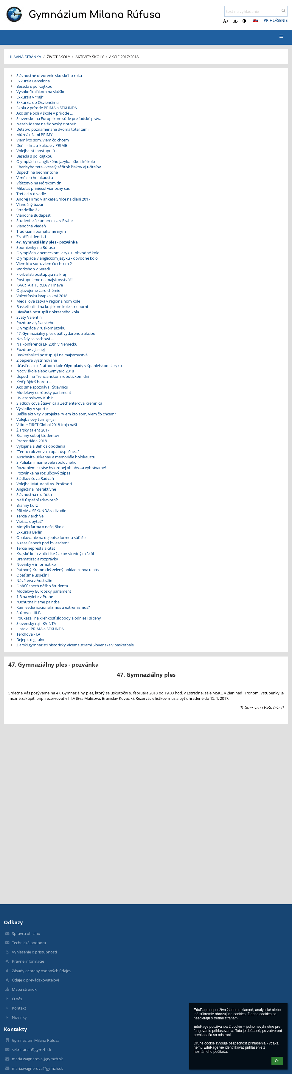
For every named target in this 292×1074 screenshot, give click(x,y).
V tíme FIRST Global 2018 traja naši (46, 424)
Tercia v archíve (30, 516)
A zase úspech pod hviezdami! (42, 543)
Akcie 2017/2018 (124, 56)
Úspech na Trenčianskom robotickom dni (52, 376)
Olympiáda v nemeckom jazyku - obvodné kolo (58, 252)
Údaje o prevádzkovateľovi (35, 980)
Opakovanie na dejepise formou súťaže (51, 537)
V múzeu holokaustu (34, 177)
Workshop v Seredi (33, 269)
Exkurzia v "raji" (30, 97)
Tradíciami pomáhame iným (41, 231)
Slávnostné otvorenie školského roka (49, 75)
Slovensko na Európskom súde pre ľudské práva (58, 118)
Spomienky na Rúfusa (35, 247)
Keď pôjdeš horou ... (34, 381)
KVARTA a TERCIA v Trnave (39, 285)
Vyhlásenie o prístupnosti (34, 952)
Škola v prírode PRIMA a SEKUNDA (46, 107)
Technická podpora (29, 942)
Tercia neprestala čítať (35, 548)
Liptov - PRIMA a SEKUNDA (40, 628)
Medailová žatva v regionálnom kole (48, 301)
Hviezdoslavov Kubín (35, 397)
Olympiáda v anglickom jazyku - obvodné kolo (57, 258)
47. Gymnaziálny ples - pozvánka (47, 242)
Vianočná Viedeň (31, 226)
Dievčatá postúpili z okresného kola (47, 312)
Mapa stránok (24, 989)
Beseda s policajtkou (34, 86)
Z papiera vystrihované (36, 360)
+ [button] (226, 21)
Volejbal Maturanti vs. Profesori (44, 483)
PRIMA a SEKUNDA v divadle (41, 510)
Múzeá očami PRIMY (34, 134)
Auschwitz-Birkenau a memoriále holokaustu (55, 457)
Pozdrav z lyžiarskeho (35, 322)
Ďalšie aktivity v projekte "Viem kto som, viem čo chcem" (66, 414)
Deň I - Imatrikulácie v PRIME (41, 145)
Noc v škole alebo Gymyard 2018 (45, 371)
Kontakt (19, 1008)
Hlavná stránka (24, 56)
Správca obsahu (26, 933)
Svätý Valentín (29, 317)
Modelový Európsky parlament (43, 591)
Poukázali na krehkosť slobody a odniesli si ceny (58, 618)
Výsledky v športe (32, 408)
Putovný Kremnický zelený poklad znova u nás (57, 569)
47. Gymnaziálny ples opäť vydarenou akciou (55, 333)
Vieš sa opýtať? (29, 521)
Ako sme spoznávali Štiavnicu (42, 387)
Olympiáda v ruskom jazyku (41, 328)
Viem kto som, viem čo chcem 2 (44, 263)
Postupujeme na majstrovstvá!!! (44, 279)
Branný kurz (27, 505)
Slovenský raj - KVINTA (36, 623)
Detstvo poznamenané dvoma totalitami (52, 129)
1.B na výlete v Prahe (34, 596)
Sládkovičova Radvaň (35, 478)
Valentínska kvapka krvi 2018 (41, 295)
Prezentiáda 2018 (31, 440)
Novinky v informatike (36, 564)
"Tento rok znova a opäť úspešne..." (47, 451)
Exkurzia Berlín (29, 532)
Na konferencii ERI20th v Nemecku (46, 344)
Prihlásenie (276, 20)
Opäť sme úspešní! (32, 575)
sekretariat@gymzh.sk (31, 1049)
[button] (255, 20)
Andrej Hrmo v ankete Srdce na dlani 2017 (53, 199)
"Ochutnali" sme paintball (38, 602)
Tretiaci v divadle (31, 193)
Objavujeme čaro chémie (38, 290)
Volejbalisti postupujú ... (37, 150)
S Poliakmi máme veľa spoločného (46, 462)
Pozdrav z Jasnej (30, 349)
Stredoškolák (28, 209)
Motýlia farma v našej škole (40, 526)
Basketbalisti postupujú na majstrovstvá (52, 355)
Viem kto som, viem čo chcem (42, 140)
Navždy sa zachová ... (35, 338)
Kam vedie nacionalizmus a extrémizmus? (53, 607)
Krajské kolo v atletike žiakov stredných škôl (55, 553)
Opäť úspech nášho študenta (42, 585)
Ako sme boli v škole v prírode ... (44, 113)
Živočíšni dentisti (31, 236)
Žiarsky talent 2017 (32, 430)
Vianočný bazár (30, 204)
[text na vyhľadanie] (256, 11)
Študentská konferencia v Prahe (44, 220)
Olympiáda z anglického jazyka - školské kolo (55, 161)
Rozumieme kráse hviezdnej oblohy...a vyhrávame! (61, 467)
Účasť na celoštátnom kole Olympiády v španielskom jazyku (69, 365)
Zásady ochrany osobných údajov (42, 970)
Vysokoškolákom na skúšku (41, 91)
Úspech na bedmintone (37, 172)
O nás (17, 998)
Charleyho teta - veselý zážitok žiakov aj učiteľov (58, 167)
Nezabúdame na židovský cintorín (46, 124)
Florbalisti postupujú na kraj (41, 274)
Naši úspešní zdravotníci (37, 500)
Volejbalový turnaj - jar (36, 419)
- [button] (235, 21)
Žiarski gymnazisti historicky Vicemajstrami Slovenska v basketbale (75, 645)
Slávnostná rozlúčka (34, 494)
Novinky (19, 1017)
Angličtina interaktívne (36, 489)
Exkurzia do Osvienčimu (37, 102)
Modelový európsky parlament (43, 392)
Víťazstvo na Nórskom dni (39, 183)
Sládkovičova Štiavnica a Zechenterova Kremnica (59, 403)
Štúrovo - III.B (28, 612)
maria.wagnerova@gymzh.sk (37, 1058)
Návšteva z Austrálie (34, 580)
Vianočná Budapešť (33, 215)
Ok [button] (277, 1061)
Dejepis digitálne (30, 639)
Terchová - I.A (28, 634)
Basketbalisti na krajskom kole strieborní (52, 306)
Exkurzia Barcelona (33, 81)
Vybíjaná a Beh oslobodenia (40, 446)
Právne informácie (28, 961)
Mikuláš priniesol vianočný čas (43, 188)
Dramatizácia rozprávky (37, 559)
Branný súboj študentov (37, 435)
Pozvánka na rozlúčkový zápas (43, 473)
